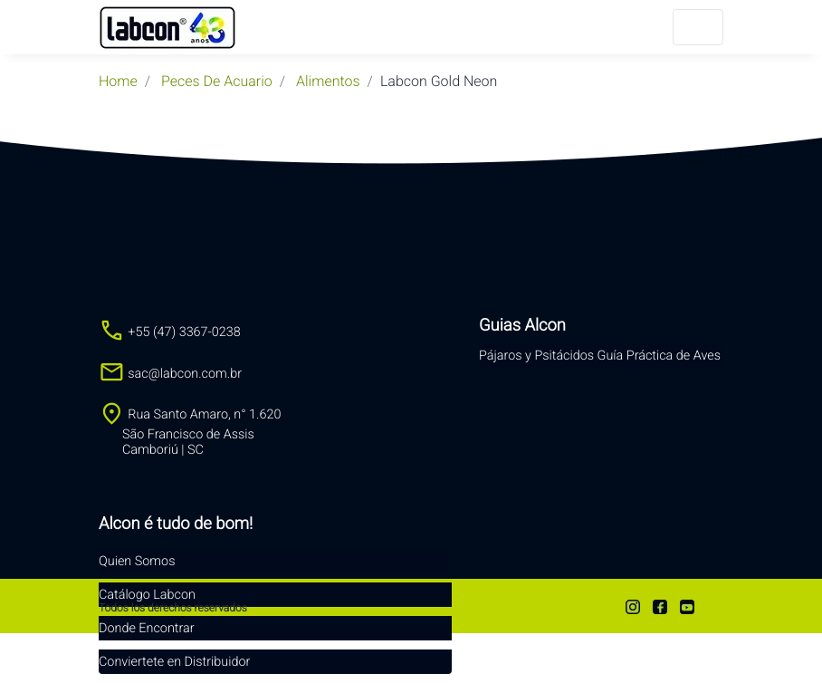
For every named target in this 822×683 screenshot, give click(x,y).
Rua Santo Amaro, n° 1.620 (190, 432)
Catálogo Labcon (147, 594)
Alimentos (328, 81)
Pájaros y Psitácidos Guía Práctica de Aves (600, 355)
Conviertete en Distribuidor (174, 661)
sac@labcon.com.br (170, 373)
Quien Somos (137, 561)
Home (118, 81)
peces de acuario (216, 81)
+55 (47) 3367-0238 (170, 332)
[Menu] (698, 27)
